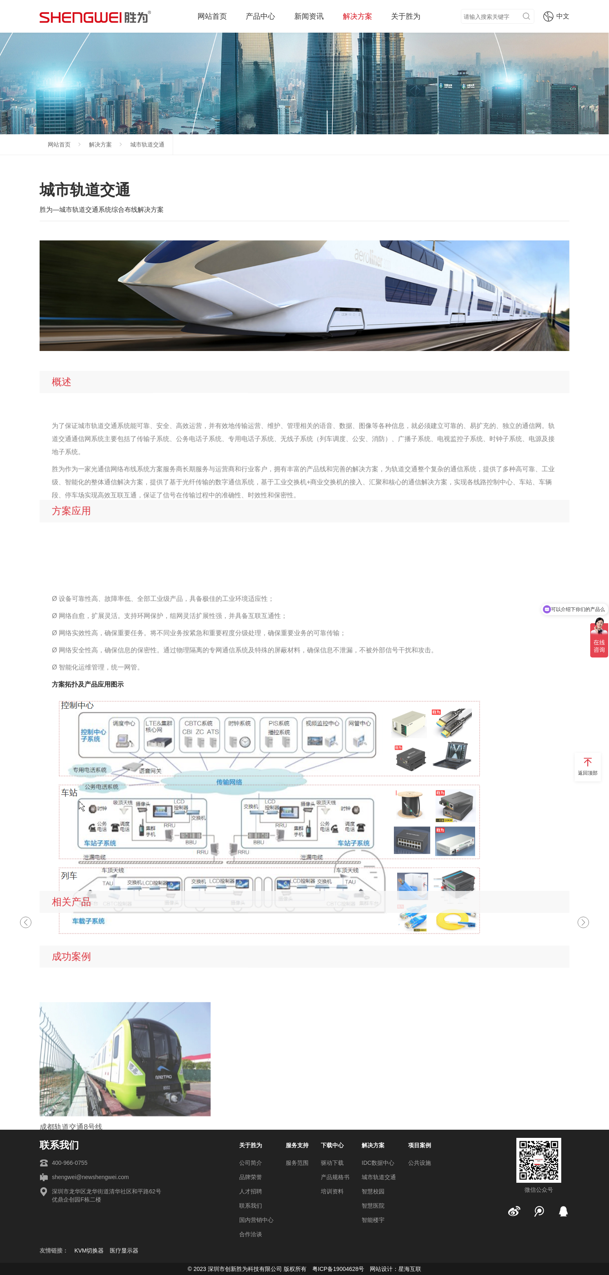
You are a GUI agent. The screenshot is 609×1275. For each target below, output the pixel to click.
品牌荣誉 (250, 1177)
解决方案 (357, 16)
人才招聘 (250, 1191)
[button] (583, 922)
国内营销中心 (256, 1220)
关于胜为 (405, 16)
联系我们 (250, 1205)
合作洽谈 (250, 1234)
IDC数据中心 (378, 1162)
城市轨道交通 (147, 144)
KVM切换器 (89, 1250)
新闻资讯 (309, 16)
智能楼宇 (373, 1220)
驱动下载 (332, 1162)
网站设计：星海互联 (395, 1269)
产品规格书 (335, 1177)
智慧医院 (373, 1205)
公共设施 (419, 1162)
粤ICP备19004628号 (338, 1269)
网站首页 (212, 16)
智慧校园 (373, 1191)
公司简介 (250, 1162)
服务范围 (297, 1162)
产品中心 (260, 16)
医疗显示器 (124, 1250)
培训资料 (332, 1191)
